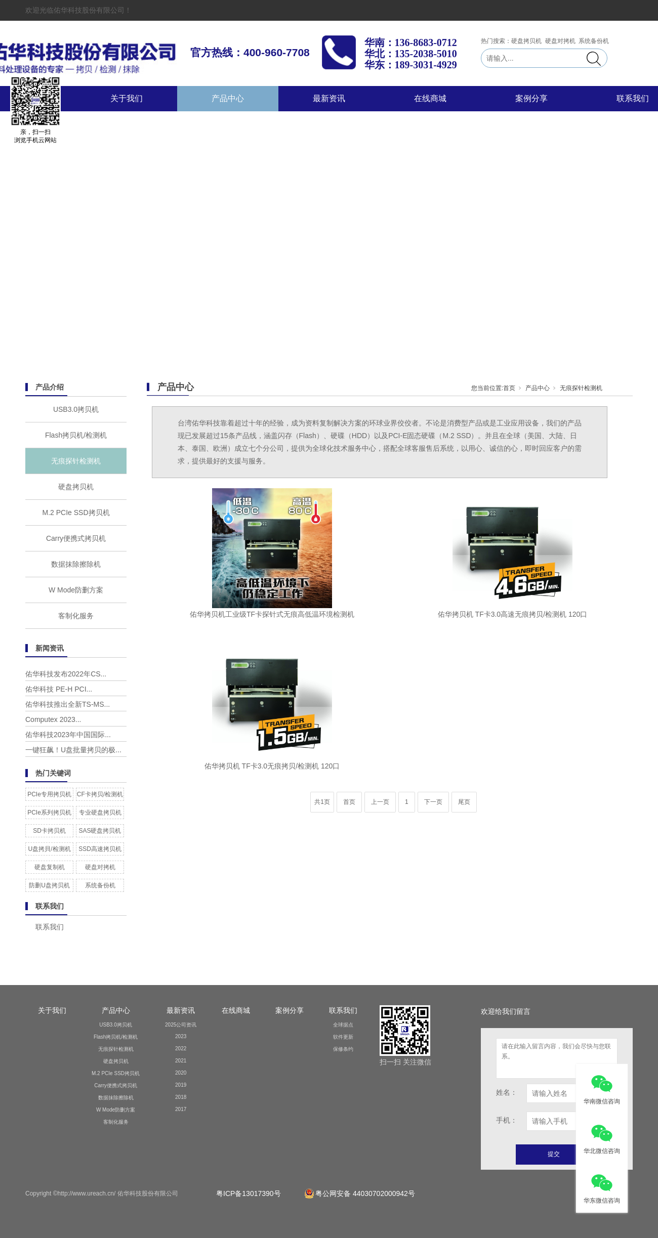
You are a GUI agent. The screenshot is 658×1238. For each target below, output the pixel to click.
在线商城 (430, 98)
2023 (180, 1036)
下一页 (433, 801)
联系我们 (343, 1010)
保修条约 (343, 1049)
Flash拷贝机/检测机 (76, 435)
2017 (180, 1109)
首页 (509, 388)
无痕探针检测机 (76, 461)
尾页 (464, 801)
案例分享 (531, 98)
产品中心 (228, 98)
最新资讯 (329, 98)
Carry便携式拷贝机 (76, 538)
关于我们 (126, 98)
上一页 (380, 801)
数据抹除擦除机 (76, 564)
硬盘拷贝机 (76, 487)
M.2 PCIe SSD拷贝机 (75, 512)
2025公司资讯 (180, 1025)
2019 (180, 1085)
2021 (180, 1060)
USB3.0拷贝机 (76, 409)
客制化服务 (76, 616)
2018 (180, 1097)
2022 (180, 1048)
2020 (180, 1073)
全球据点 (343, 1025)
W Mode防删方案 (76, 590)
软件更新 (343, 1037)
